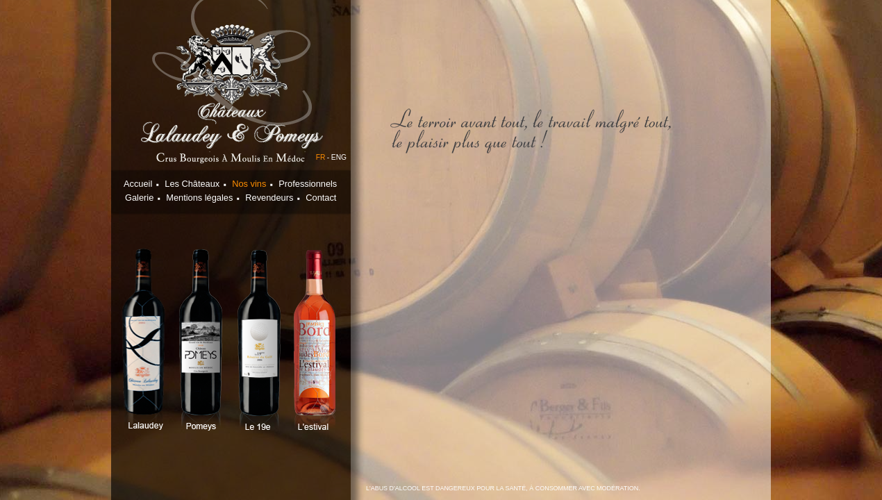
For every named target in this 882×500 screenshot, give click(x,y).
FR (321, 157)
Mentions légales (199, 197)
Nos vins (249, 183)
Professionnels (307, 183)
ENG (339, 157)
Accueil (138, 183)
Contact (321, 197)
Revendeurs (269, 197)
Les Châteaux (192, 183)
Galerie (139, 197)
